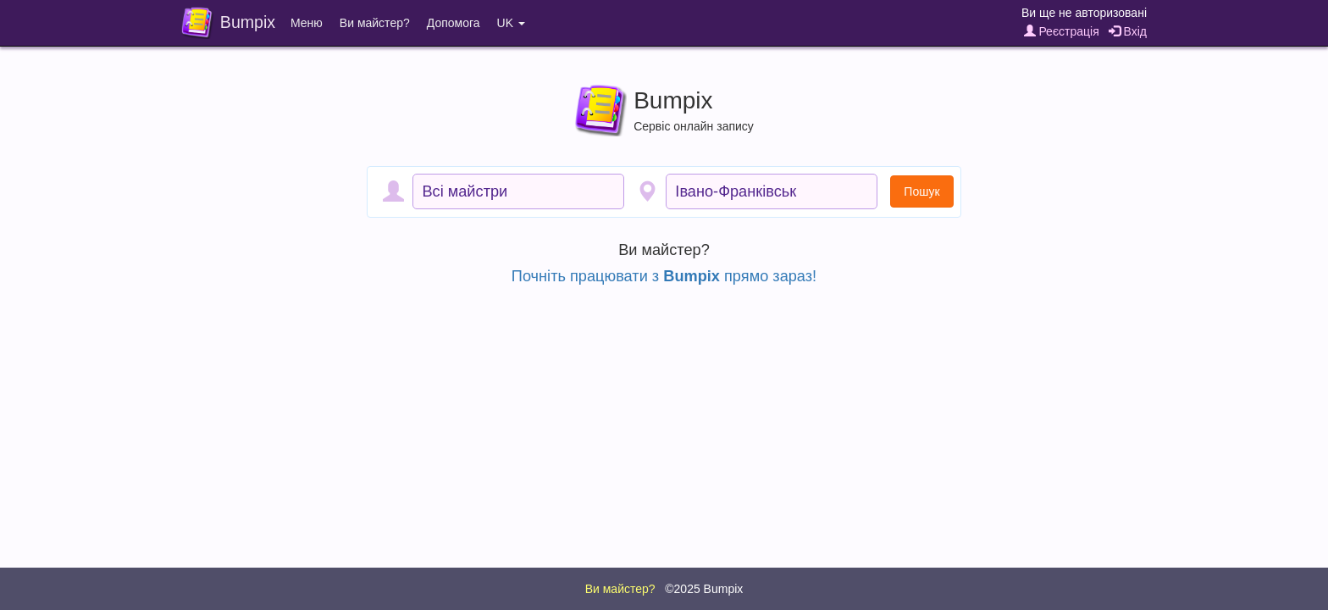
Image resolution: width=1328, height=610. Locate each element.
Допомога (453, 23)
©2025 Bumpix (704, 589)
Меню (306, 23)
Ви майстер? (375, 23)
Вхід (1128, 31)
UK (511, 23)
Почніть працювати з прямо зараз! (664, 276)
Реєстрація (1061, 31)
